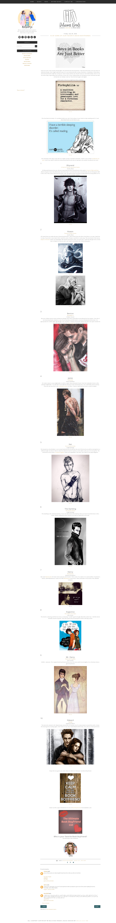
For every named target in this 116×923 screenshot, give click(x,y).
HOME (32, 1)
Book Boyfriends (76, 807)
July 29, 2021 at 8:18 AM (48, 900)
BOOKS (39, 1)
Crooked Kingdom (59, 452)
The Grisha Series (70, 510)
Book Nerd (27, 55)
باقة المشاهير (46, 898)
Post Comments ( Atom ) (51, 909)
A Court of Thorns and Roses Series (70, 167)
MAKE (46, 1)
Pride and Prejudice (70, 659)
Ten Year (83, 860)
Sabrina (45, 885)
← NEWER (43, 906)
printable (27, 65)
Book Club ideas (27, 53)
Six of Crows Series (70, 446)
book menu (27, 61)
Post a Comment (45, 903)
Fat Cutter (46, 879)
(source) (70, 224)
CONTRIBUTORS (81, 1)
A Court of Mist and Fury (92, 170)
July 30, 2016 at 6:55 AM (48, 881)
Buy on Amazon (20, 90)
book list (77, 860)
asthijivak (46, 878)
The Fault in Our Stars (70, 613)
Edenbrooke (48, 577)
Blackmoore (70, 573)
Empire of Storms (45, 239)
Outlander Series (63, 386)
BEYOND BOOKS (56, 1)
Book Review (27, 57)
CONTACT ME (69, 1)
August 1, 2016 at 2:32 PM (49, 889)
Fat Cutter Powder (47, 876)
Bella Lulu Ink (82, 920)
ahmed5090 (46, 893)
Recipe (27, 59)
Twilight (70, 722)
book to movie (27, 63)
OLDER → (97, 906)
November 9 (70, 315)
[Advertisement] (28, 106)
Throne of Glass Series (70, 233)
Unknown (46, 871)
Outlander (70, 380)
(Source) (70, 111)
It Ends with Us (71, 323)
